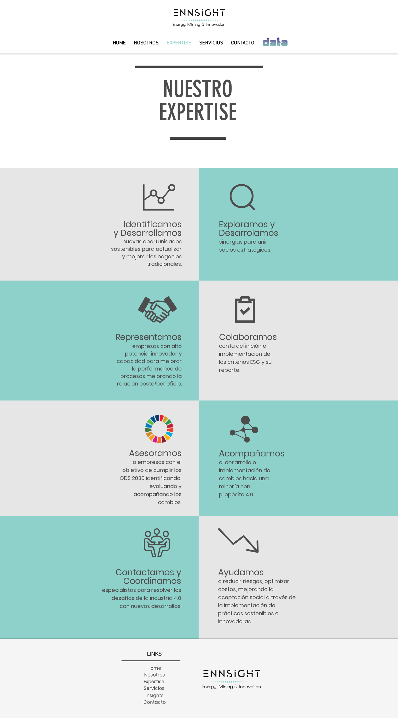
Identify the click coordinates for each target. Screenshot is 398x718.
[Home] (154, 668)
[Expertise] (154, 681)
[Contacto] (154, 702)
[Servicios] (154, 688)
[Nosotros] (154, 674)
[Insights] (154, 695)
